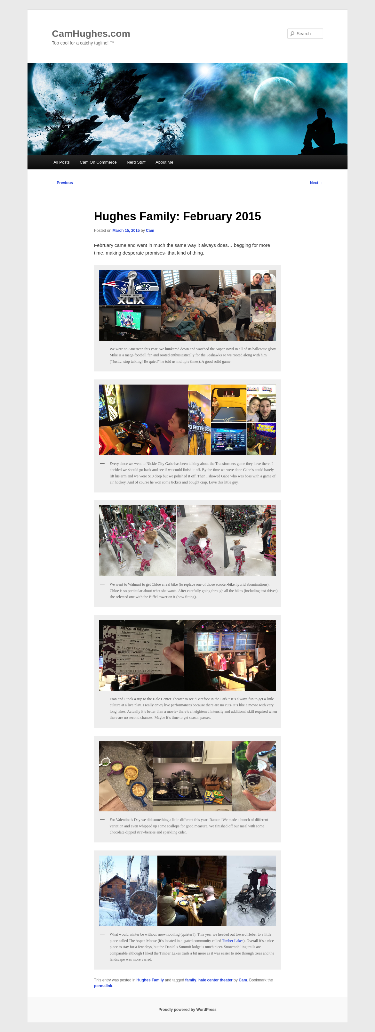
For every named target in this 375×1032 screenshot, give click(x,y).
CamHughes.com (91, 33)
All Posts (61, 162)
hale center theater (215, 980)
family (190, 980)
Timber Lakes (232, 941)
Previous (62, 183)
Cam (150, 230)
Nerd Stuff (136, 162)
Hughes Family (150, 980)
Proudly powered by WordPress (187, 1009)
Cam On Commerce (98, 162)
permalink (103, 986)
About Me (164, 162)
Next (316, 183)
